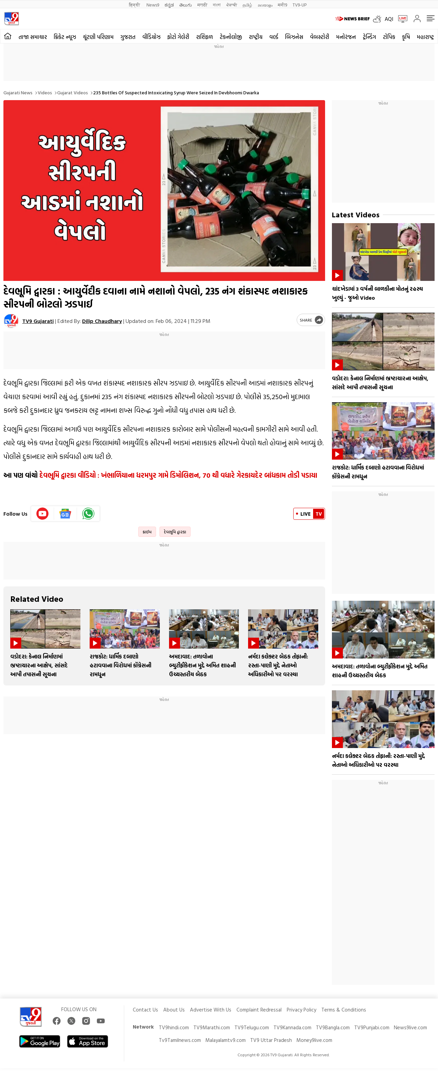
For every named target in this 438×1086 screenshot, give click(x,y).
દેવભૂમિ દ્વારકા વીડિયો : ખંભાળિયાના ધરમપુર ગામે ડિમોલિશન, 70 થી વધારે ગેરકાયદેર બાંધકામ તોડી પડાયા (178, 475)
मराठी (202, 4)
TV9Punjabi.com (371, 1027)
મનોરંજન (346, 37)
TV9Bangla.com (333, 1027)
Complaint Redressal (259, 1010)
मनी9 (282, 4)
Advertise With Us (210, 1010)
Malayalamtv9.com (225, 1040)
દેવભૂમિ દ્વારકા (175, 532)
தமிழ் (247, 4)
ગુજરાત (128, 37)
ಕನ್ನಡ (169, 4)
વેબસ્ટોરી (319, 37)
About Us (174, 1010)
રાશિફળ (204, 37)
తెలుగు (185, 4)
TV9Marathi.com (211, 1027)
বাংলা (217, 4)
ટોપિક (389, 37)
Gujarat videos (72, 92)
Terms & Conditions (343, 1010)
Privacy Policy (301, 1010)
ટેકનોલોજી (231, 37)
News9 (152, 4)
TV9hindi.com (174, 1027)
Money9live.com (314, 1040)
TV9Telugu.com (251, 1027)
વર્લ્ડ (273, 37)
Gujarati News (18, 92)
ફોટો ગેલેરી (178, 37)
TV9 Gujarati (38, 321)
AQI (389, 19)
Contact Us (145, 1010)
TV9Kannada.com (292, 1027)
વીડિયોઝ (151, 37)
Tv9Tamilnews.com (180, 1040)
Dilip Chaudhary (102, 321)
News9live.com (410, 1027)
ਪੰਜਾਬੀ (231, 4)
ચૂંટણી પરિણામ (98, 37)
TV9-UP (300, 4)
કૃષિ (406, 37)
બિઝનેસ (294, 37)
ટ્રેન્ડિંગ (369, 37)
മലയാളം (265, 4)
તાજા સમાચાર (32, 37)
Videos (45, 92)
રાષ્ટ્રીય (255, 37)
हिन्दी (135, 4)
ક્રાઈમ (147, 532)
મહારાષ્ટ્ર (425, 37)
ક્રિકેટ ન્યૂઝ (65, 37)
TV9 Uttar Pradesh (271, 1040)
